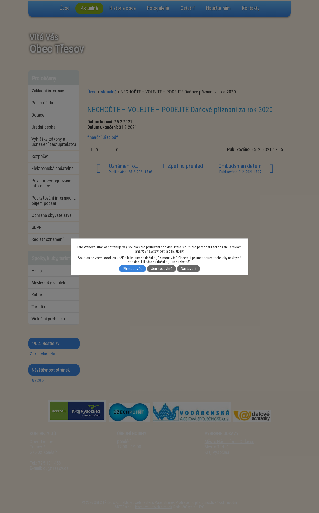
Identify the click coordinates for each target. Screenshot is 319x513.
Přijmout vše (132, 268)
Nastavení (188, 268)
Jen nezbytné (161, 268)
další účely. (176, 251)
